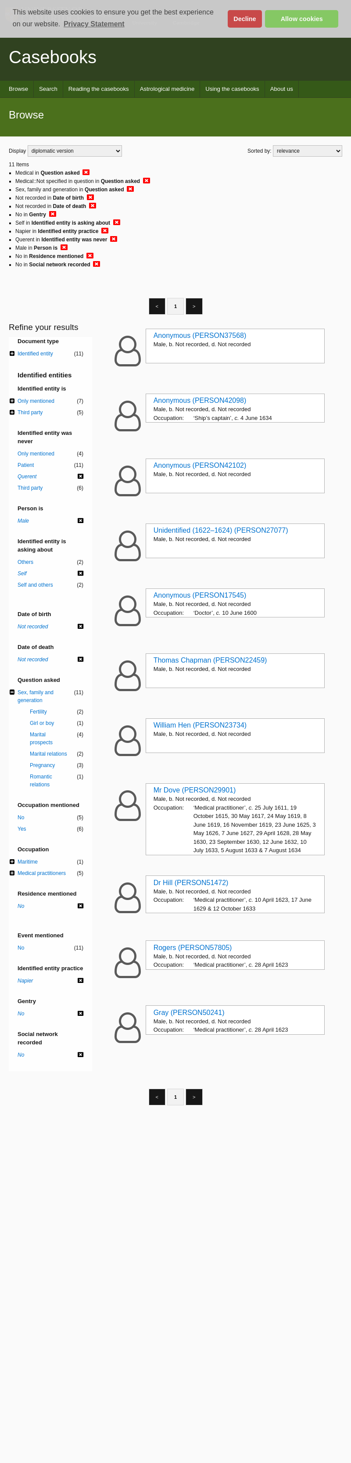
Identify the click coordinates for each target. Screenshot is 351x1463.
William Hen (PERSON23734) (200, 725)
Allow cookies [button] (302, 18)
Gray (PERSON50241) (189, 1012)
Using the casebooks (232, 89)
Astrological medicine (167, 89)
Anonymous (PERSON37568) (200, 335)
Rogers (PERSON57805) (193, 947)
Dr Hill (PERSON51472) (191, 882)
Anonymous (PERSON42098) (200, 400)
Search (48, 89)
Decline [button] (244, 18)
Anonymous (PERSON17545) (200, 595)
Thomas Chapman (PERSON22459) (210, 660)
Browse (18, 89)
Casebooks (53, 57)
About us (281, 89)
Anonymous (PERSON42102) (200, 465)
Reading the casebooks (98, 89)
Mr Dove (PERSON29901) (195, 790)
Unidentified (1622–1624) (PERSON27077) (221, 530)
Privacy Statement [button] (94, 24)
